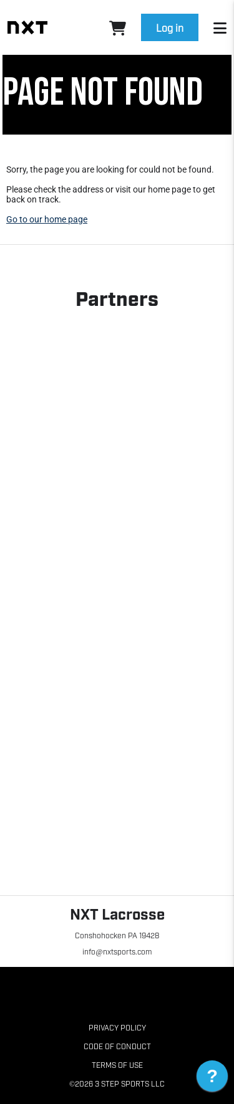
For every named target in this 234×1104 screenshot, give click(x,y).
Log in (169, 27)
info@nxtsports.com (116, 951)
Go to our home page (46, 219)
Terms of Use (117, 1064)
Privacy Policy (117, 1027)
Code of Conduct (117, 1046)
